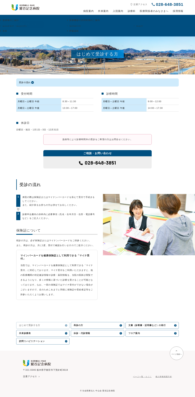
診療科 (132, 11)
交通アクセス (139, 4)
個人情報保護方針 (163, 377)
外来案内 (103, 11)
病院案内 (88, 11)
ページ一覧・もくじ (142, 377)
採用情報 (178, 11)
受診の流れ (25, 82)
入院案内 (118, 11)
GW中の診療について (82, 21)
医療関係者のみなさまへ (154, 11)
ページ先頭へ (176, 352)
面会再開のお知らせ (81, 26)
